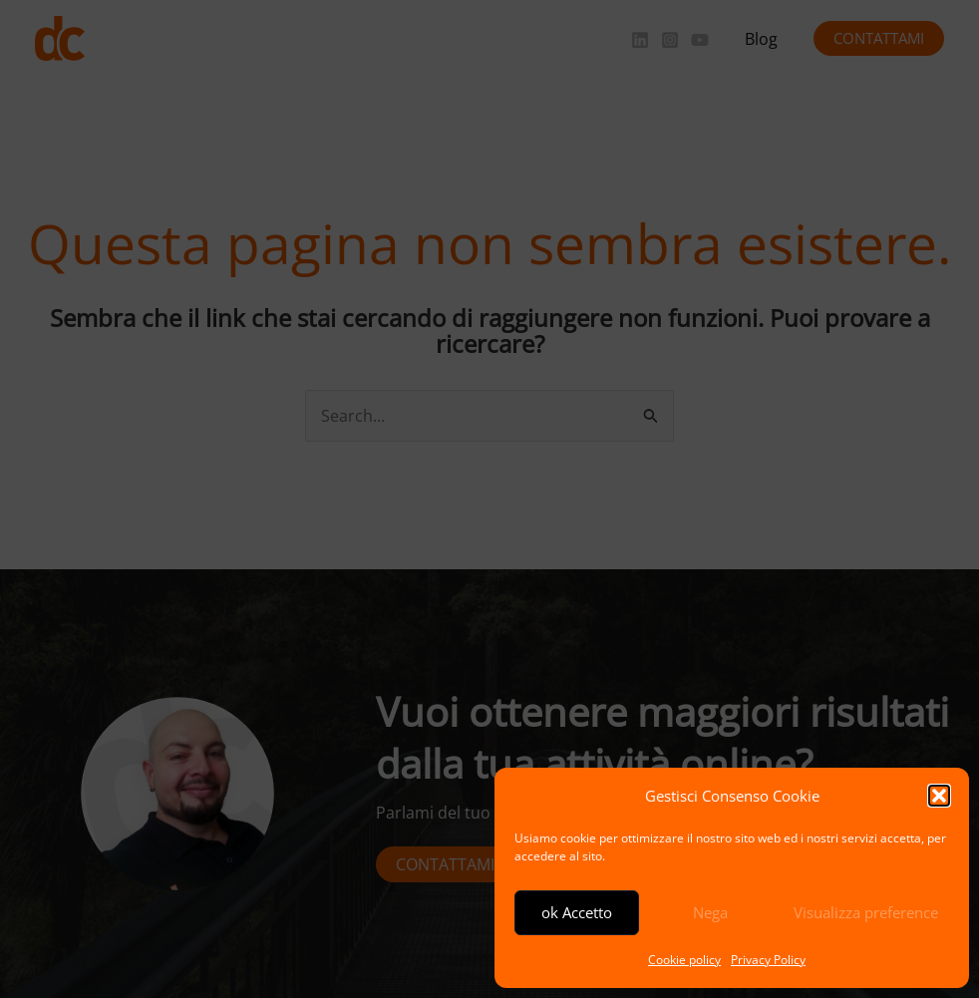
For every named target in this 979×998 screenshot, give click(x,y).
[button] (939, 796)
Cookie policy (684, 959)
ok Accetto (576, 912)
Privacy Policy (768, 959)
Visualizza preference (866, 912)
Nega (710, 912)
